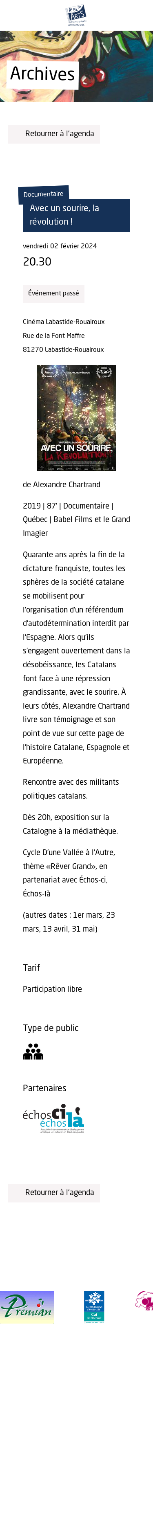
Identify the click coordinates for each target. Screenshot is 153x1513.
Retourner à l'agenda (54, 134)
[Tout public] (33, 1054)
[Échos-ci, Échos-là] (53, 1131)
